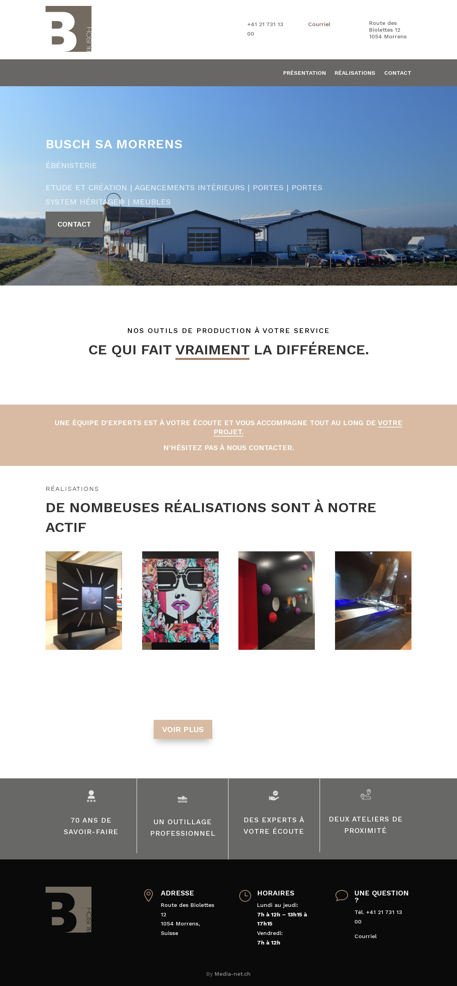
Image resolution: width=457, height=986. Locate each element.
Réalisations (355, 73)
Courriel (319, 24)
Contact (397, 73)
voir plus (183, 729)
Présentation (304, 73)
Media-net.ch (233, 974)
